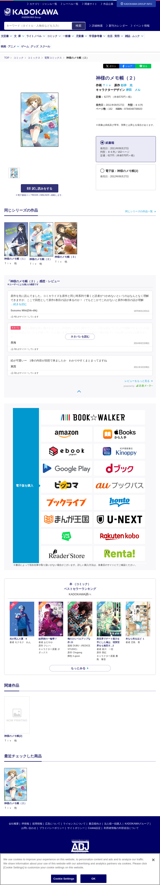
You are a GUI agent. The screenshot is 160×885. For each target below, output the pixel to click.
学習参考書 (97, 36)
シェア (128, 66)
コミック (54, 36)
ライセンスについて (74, 823)
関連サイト (91, 3)
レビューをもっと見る (137, 381)
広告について (52, 823)
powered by (138, 386)
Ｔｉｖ (106, 85)
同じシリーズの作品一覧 (139, 211)
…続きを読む (19, 304)
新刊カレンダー (117, 25)
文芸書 (6, 36)
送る (145, 66)
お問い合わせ (28, 828)
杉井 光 (126, 85)
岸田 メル (133, 89)
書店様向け (95, 823)
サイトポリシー (76, 828)
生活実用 (115, 36)
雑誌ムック (134, 36)
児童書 (81, 36)
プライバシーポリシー (51, 828)
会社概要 (14, 823)
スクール (45, 46)
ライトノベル (35, 36)
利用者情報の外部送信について (121, 828)
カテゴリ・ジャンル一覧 (43, 3)
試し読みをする (39, 188)
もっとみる (78, 668)
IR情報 (25, 823)
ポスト (112, 66)
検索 (78, 25)
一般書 (68, 36)
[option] (17, 719)
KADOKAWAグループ (137, 823)
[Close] (153, 863)
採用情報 (37, 823)
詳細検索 (96, 25)
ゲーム (25, 46)
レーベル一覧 (70, 3)
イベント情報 (140, 25)
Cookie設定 (94, 828)
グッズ (34, 46)
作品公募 (108, 3)
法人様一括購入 (113, 823)
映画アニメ (10, 46)
